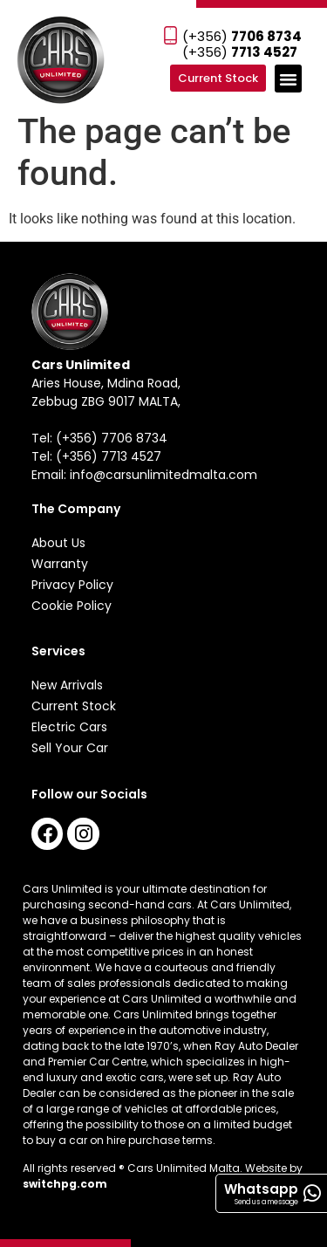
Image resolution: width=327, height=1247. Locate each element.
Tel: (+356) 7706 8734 (99, 438)
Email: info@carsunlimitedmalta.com (144, 474)
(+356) (242, 36)
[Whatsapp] (312, 1193)
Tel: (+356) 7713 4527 (96, 456)
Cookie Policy (71, 605)
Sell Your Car (69, 748)
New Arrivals (67, 685)
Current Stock (73, 706)
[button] (289, 78)
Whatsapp (261, 1189)
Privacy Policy (72, 584)
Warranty (59, 563)
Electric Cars (69, 727)
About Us (58, 543)
